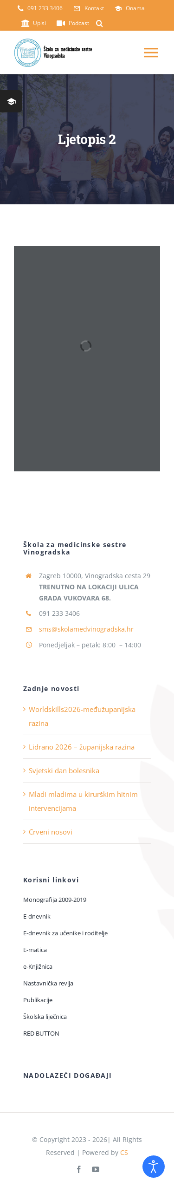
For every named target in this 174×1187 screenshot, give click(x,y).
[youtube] (95, 1169)
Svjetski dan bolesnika (64, 770)
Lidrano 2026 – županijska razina (82, 746)
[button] (99, 23)
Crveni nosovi (50, 831)
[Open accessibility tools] (153, 1166)
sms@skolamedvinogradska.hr (86, 629)
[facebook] (79, 1169)
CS (124, 1152)
